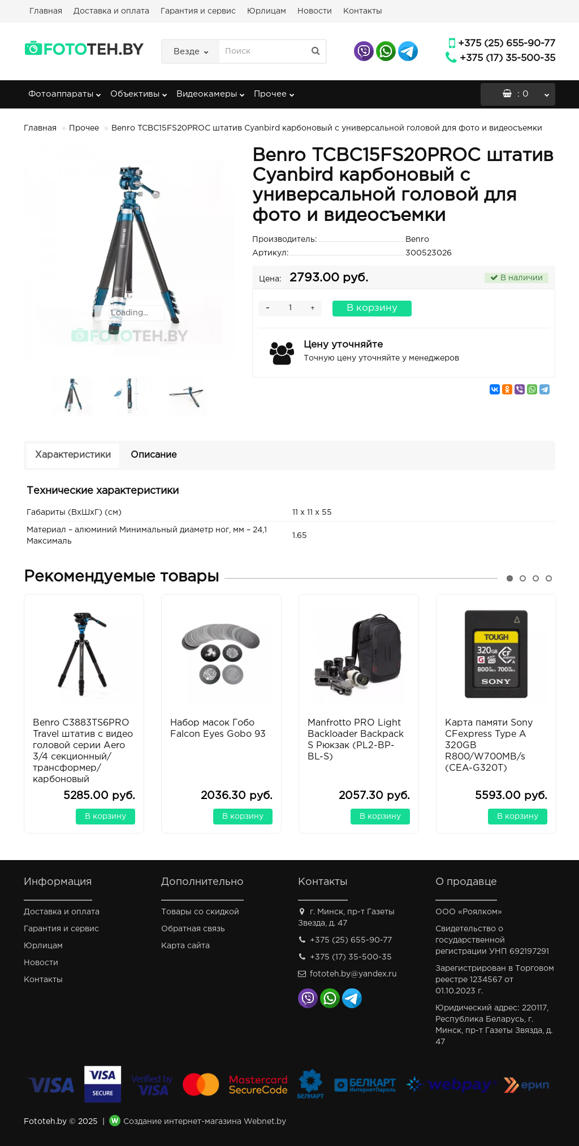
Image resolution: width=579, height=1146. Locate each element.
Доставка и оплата (111, 11)
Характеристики (73, 455)
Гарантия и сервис (198, 11)
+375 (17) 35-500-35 (507, 58)
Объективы (138, 90)
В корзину (372, 308)
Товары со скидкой (200, 912)
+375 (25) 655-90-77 (506, 44)
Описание (153, 455)
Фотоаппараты (64, 90)
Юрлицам (266, 11)
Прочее (274, 90)
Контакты (362, 11)
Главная (45, 11)
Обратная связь (193, 929)
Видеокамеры (210, 90)
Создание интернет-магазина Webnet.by (204, 1121)
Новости (314, 11)
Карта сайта (185, 946)
